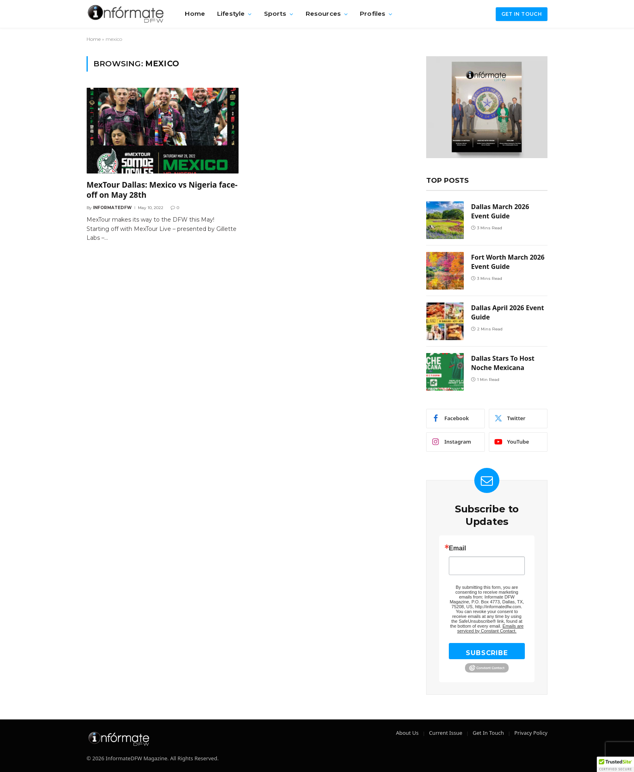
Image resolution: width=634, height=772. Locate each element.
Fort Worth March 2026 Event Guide (508, 262)
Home (195, 13)
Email (457, 548)
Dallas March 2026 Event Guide (500, 211)
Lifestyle (231, 13)
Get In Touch (488, 732)
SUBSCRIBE (486, 653)
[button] (615, 764)
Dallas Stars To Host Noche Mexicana (503, 363)
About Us (407, 732)
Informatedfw (112, 207)
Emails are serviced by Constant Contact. (490, 628)
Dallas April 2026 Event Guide (507, 312)
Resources (323, 13)
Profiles (372, 13)
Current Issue (445, 732)
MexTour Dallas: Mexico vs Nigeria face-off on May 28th (162, 190)
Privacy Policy (530, 732)
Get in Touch (521, 14)
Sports (275, 13)
